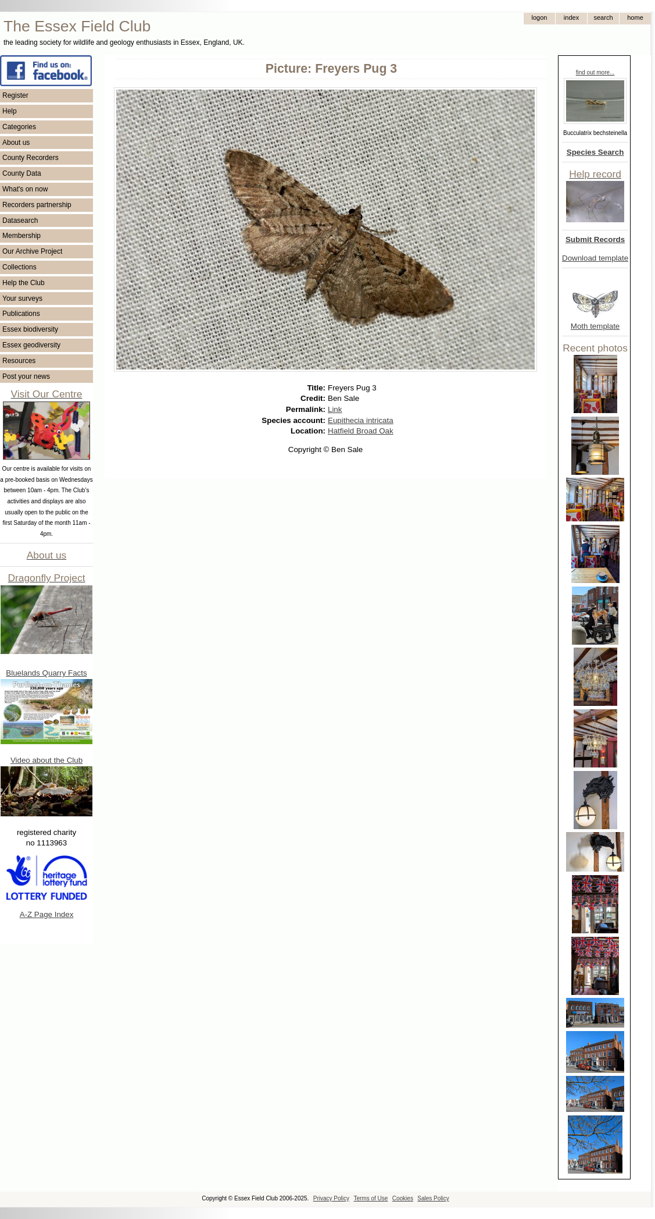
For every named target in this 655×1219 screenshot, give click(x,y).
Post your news (26, 376)
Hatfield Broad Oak (360, 431)
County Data (21, 173)
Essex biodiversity (30, 329)
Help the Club (23, 283)
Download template (595, 258)
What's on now (25, 189)
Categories (19, 127)
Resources (18, 361)
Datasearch (20, 220)
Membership (21, 236)
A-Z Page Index (47, 914)
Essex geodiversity (31, 345)
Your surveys (22, 298)
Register (15, 95)
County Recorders (30, 158)
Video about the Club (46, 760)
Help (9, 111)
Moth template (595, 326)
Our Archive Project (32, 251)
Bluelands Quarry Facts (46, 673)
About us (16, 142)
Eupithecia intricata (360, 420)
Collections (19, 267)
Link (335, 409)
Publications (21, 314)
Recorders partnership (36, 205)
